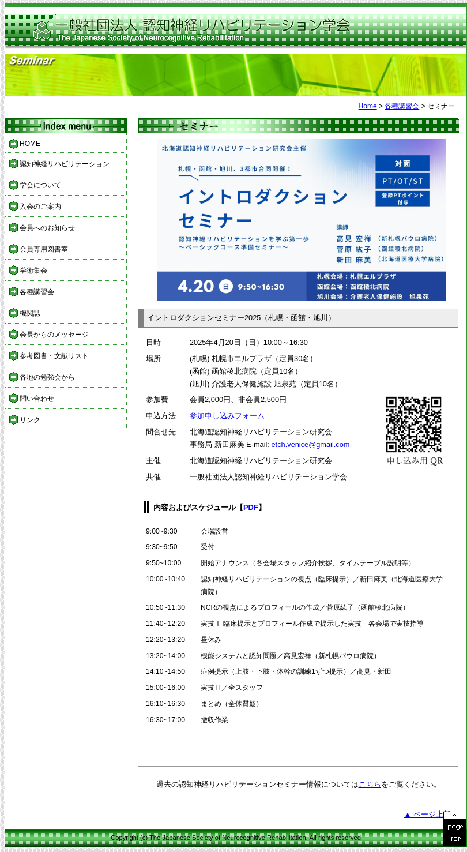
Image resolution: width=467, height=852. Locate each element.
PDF (250, 507)
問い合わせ (37, 399)
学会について (40, 185)
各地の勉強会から (47, 377)
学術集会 (33, 271)
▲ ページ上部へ (431, 814)
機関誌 (30, 313)
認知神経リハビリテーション (65, 164)
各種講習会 (402, 106)
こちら (370, 784)
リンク (30, 420)
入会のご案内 (40, 206)
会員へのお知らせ (47, 228)
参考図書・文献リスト (54, 356)
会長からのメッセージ (54, 335)
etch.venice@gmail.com (310, 444)
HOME (30, 144)
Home (368, 106)
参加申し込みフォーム (227, 415)
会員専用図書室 (44, 249)
